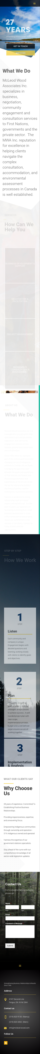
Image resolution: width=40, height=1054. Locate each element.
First (6, 910)
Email (8, 915)
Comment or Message (14, 924)
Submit (10, 946)
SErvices (22, 53)
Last (22, 910)
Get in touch (22, 46)
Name (8, 903)
